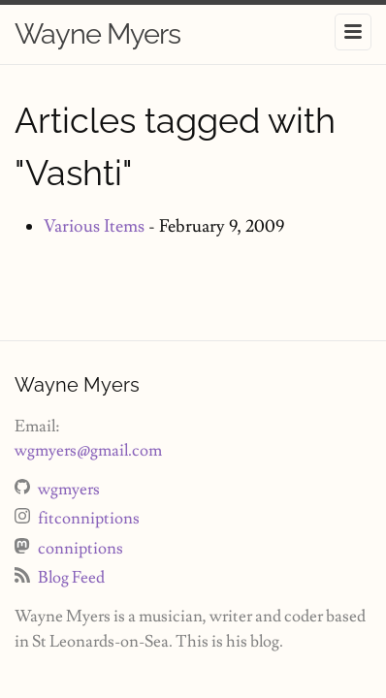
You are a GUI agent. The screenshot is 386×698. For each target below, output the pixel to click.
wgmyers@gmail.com (88, 450)
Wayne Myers (97, 33)
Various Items (94, 226)
